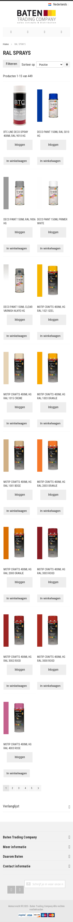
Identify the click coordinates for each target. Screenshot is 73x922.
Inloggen (20, 145)
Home (6, 44)
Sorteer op (28, 64)
